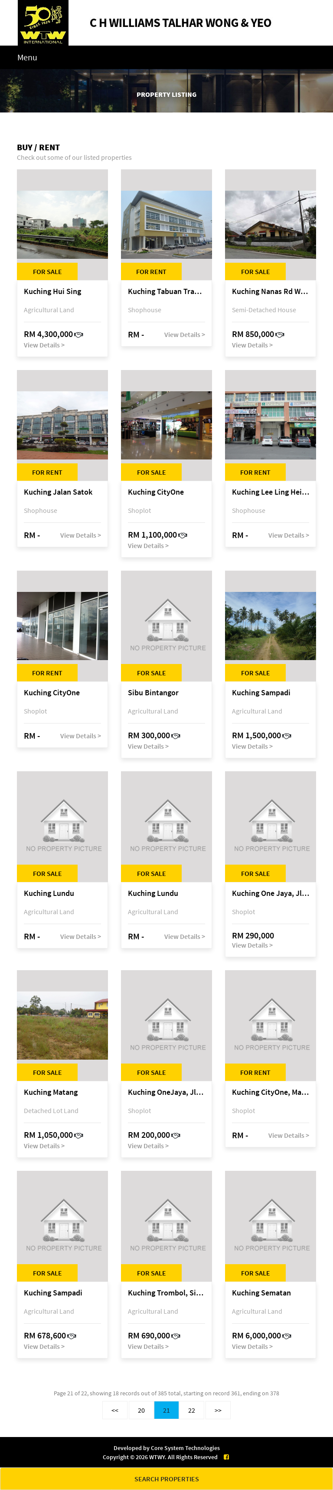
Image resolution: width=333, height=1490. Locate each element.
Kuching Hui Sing (52, 291)
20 (141, 1410)
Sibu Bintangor (153, 692)
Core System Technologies (185, 1448)
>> (218, 1410)
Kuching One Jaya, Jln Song (270, 893)
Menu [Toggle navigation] (27, 57)
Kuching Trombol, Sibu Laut (166, 1293)
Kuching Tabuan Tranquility (166, 291)
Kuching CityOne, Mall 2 (270, 1092)
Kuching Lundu (49, 893)
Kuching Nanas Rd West (270, 291)
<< (114, 1410)
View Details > (44, 344)
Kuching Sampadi (261, 692)
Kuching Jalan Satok (58, 492)
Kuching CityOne (156, 492)
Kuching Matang (51, 1092)
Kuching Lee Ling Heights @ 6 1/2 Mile (270, 492)
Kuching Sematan (261, 1293)
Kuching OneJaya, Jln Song (166, 1092)
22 (191, 1410)
